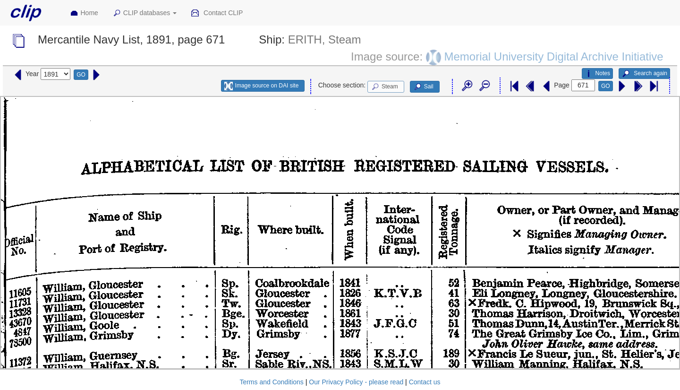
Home (84, 13)
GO (80, 74)
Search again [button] (644, 73)
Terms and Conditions (271, 382)
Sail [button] (423, 87)
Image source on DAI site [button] (261, 86)
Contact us (425, 382)
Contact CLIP (217, 13)
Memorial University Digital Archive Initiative (553, 56)
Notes (597, 73)
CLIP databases (144, 13)
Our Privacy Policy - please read (356, 382)
